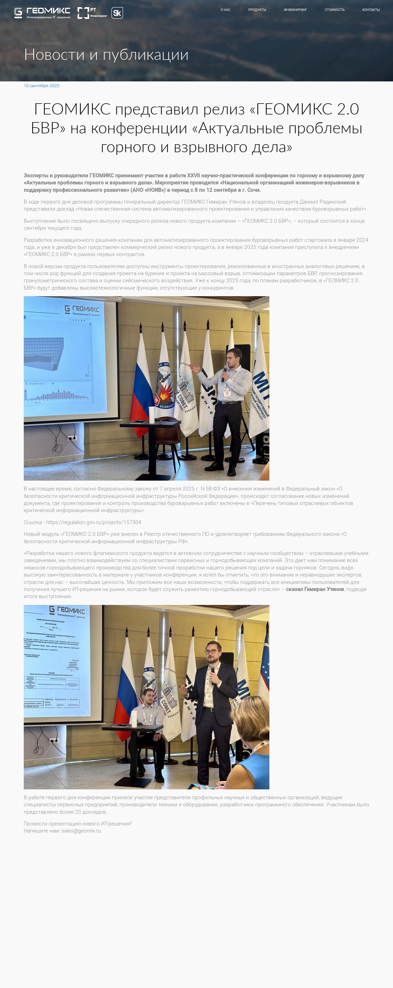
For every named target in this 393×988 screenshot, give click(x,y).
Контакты (371, 10)
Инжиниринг (295, 10)
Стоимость (335, 10)
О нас (225, 10)
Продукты (257, 10)
